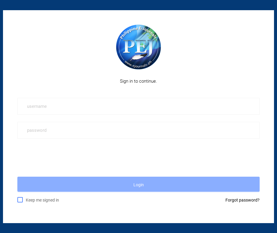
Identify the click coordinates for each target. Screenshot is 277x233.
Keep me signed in (42, 199)
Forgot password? (242, 200)
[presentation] (63, 157)
